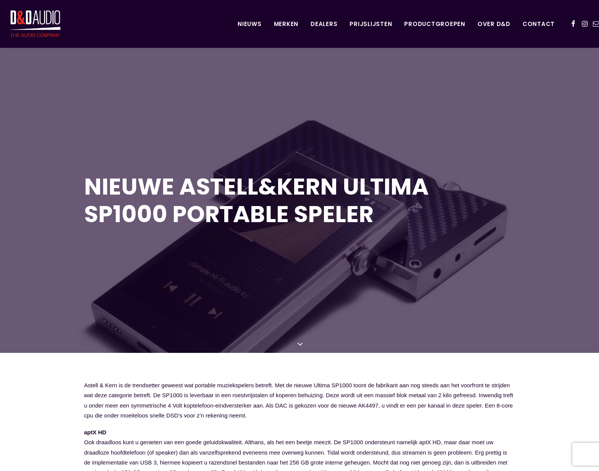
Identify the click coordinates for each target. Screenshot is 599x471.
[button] (573, 23)
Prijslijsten (371, 24)
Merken (286, 24)
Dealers (324, 24)
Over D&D (494, 24)
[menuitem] (249, 23)
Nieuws (250, 24)
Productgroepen (434, 24)
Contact (539, 24)
